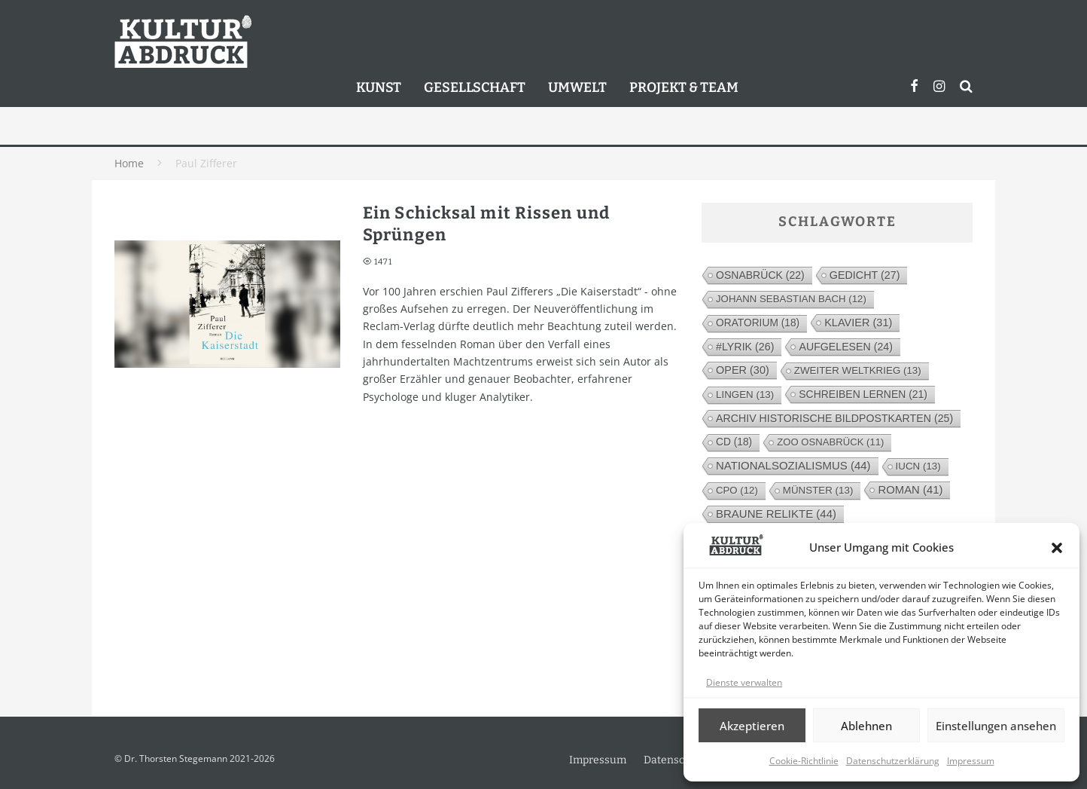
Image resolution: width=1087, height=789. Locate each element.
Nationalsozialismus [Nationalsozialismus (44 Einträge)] (793, 465)
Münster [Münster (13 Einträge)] (818, 490)
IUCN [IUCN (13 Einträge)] (918, 466)
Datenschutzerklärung (892, 760)
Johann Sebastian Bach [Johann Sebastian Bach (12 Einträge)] (791, 298)
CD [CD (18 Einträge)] (734, 442)
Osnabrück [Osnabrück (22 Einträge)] (760, 275)
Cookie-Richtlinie (804, 760)
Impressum (970, 760)
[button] (1056, 547)
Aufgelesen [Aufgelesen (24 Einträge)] (845, 347)
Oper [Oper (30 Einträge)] (742, 370)
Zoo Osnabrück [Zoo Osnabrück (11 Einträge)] (830, 442)
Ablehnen (866, 725)
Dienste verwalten (744, 682)
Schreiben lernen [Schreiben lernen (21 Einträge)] (863, 394)
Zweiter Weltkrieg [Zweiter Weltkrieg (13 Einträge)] (857, 370)
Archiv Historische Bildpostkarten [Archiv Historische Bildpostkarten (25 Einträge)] (834, 418)
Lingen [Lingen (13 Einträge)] (745, 394)
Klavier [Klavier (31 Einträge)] (858, 323)
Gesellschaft (474, 87)
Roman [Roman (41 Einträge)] (910, 490)
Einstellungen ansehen (996, 725)
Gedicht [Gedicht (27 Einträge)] (865, 275)
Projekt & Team (683, 87)
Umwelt (577, 87)
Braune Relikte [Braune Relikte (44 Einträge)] (776, 513)
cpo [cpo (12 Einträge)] (737, 490)
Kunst (378, 87)
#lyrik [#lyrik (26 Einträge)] (745, 347)
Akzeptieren (752, 725)
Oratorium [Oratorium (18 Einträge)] (757, 323)
